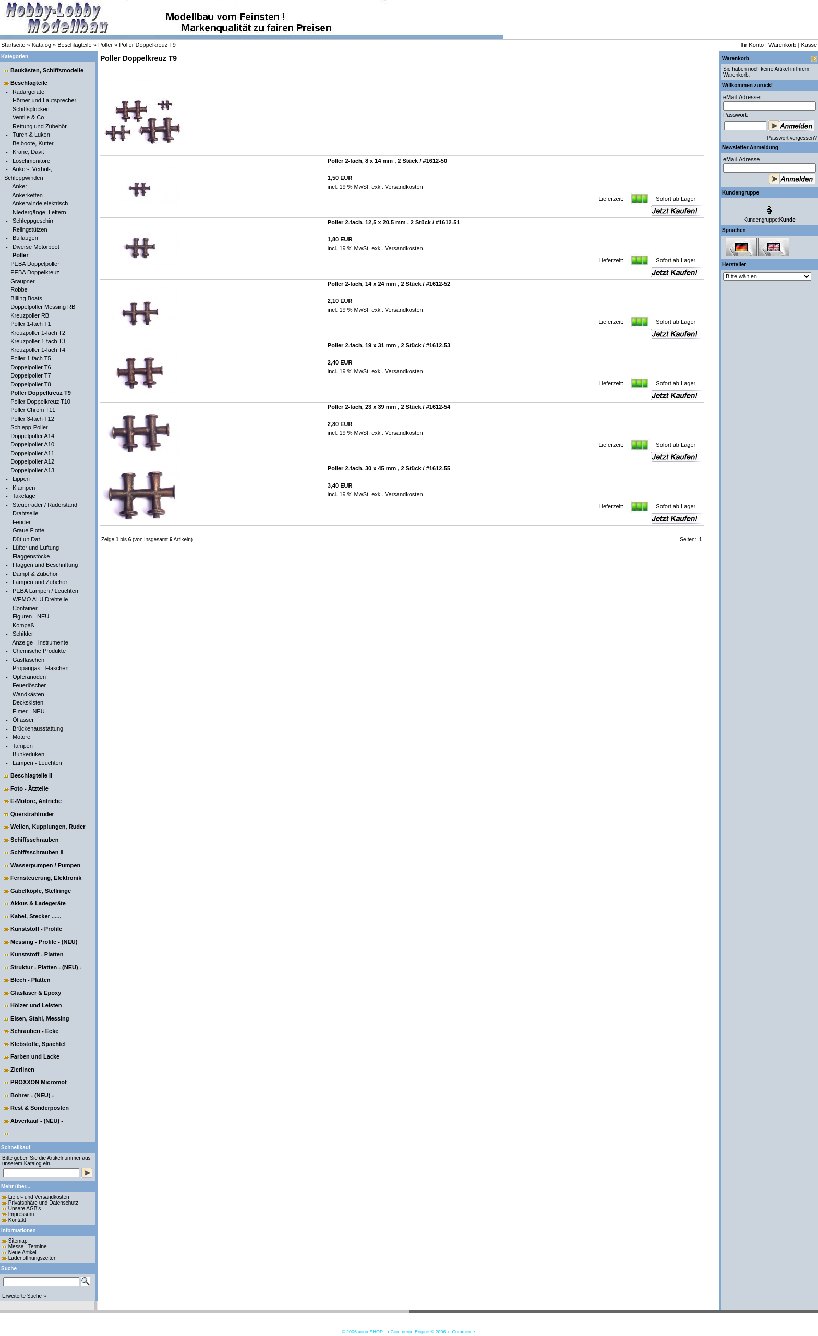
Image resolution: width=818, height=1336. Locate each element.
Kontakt (17, 1220)
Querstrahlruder (32, 814)
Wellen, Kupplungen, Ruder (47, 826)
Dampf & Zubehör (35, 573)
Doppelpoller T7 (30, 375)
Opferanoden (29, 677)
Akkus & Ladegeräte (38, 903)
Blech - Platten (30, 980)
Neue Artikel (22, 1252)
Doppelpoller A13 (32, 470)
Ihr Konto (752, 45)
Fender (22, 522)
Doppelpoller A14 (32, 436)
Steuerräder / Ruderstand (45, 505)
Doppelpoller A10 (32, 444)
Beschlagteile (74, 45)
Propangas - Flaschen (41, 668)
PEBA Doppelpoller (34, 264)
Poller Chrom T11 (32, 410)
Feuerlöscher (29, 685)
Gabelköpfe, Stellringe (40, 891)
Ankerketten (27, 195)
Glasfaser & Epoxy (35, 993)
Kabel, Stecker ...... (35, 916)
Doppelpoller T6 (30, 367)
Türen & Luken (31, 134)
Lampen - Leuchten (37, 763)
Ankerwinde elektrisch (40, 203)
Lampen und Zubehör (40, 582)
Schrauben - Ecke (34, 1031)
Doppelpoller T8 (30, 384)
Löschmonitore (31, 160)
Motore (21, 737)
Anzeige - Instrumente (40, 642)
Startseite (13, 45)
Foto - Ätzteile (29, 788)
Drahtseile (26, 513)
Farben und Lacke (34, 1056)
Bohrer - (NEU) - (32, 1095)
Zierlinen (22, 1069)
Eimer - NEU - (30, 711)
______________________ (45, 1133)
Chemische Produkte (39, 651)
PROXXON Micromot (38, 1082)
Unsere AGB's (24, 1208)
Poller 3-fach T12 (32, 419)
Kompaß (23, 625)
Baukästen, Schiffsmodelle (46, 70)
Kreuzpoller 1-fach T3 (37, 341)
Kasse (809, 45)
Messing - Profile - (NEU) (43, 942)
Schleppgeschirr (33, 220)
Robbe (18, 289)
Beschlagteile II (31, 775)
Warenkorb (782, 45)
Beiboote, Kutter (33, 143)
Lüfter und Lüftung (36, 547)
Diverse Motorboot (36, 247)
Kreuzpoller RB (29, 315)
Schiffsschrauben (34, 839)
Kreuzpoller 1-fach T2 (37, 333)
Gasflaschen (28, 660)
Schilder (23, 633)
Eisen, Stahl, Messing (39, 1018)
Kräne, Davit (28, 152)
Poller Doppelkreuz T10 (40, 401)
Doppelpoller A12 (32, 461)
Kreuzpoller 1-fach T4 (37, 350)
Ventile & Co (28, 117)
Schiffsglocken (31, 109)
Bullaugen (25, 238)
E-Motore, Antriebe (36, 801)
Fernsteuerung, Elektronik (45, 878)
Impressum (21, 1214)
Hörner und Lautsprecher (44, 100)
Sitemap (18, 1241)
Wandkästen (28, 694)
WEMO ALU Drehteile (40, 599)
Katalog (41, 45)
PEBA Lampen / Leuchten (45, 591)
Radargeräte (28, 92)
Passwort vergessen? (792, 138)
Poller (105, 45)
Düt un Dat (26, 539)
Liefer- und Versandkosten (38, 1197)
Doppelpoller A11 (32, 453)
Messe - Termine (27, 1246)
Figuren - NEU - (33, 616)
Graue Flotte (28, 530)
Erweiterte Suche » (24, 1296)
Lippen (21, 479)
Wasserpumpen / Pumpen (45, 865)
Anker (19, 186)
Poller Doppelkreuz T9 (147, 45)
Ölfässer (23, 719)
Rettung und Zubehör (40, 126)
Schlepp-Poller (29, 427)
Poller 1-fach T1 (30, 324)
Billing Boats (26, 298)
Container (25, 608)
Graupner (22, 281)
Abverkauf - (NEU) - (36, 1121)
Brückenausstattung (38, 728)
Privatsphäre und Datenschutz (43, 1203)
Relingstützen (30, 229)
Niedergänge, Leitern (39, 212)
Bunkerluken (28, 754)
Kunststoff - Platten (36, 954)
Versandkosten (403, 187)
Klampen (24, 487)
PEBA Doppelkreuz (34, 272)
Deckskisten (28, 702)
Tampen (23, 746)
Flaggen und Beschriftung (45, 565)
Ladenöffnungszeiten (32, 1258)
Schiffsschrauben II (36, 852)
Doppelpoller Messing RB (42, 306)
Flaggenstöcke (31, 556)
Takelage (24, 496)
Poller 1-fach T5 (30, 358)
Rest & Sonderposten (39, 1107)
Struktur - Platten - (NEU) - (45, 967)
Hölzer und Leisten (36, 1005)
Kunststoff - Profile (36, 929)
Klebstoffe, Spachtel (38, 1044)
